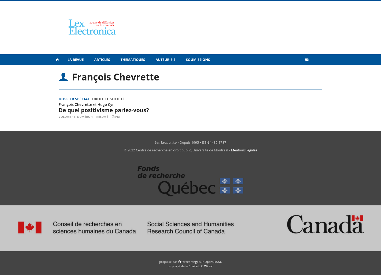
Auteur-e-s (166, 59)
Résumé (102, 117)
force (189, 262)
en (315, 71)
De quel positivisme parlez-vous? (104, 110)
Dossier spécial (74, 98)
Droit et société (108, 98)
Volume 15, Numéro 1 (76, 117)
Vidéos (295, 71)
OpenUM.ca (213, 262)
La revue (76, 59)
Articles (102, 59)
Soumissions (198, 59)
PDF (118, 117)
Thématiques (133, 59)
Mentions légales (244, 150)
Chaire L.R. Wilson (201, 266)
